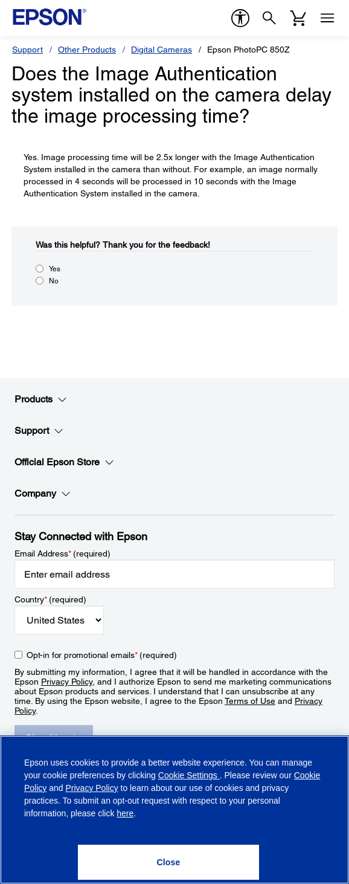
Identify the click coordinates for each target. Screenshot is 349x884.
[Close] (168, 862)
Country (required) (50, 599)
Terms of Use (250, 701)
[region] (174, 809)
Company (42, 493)
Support (27, 49)
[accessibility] (240, 18)
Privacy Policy (66, 681)
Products (40, 399)
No (54, 281)
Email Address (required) (62, 553)
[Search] (269, 18)
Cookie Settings (189, 775)
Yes (54, 269)
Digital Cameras (161, 49)
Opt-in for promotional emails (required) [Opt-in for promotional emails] (102, 655)
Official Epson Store (64, 462)
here (125, 813)
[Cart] (298, 18)
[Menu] (327, 18)
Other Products (87, 49)
